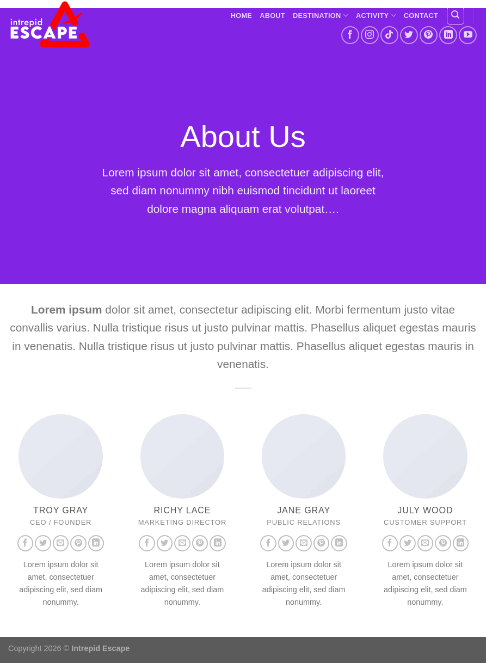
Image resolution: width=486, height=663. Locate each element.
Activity (376, 15)
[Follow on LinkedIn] (448, 35)
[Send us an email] (61, 543)
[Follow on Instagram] (370, 35)
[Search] (456, 15)
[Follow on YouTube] (468, 35)
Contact (421, 15)
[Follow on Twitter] (409, 35)
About (272, 15)
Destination (320, 15)
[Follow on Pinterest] (429, 35)
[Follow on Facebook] (350, 35)
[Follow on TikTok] (389, 35)
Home (241, 15)
